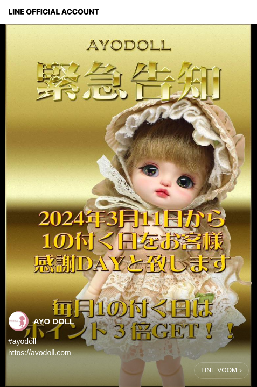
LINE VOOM (219, 370)
